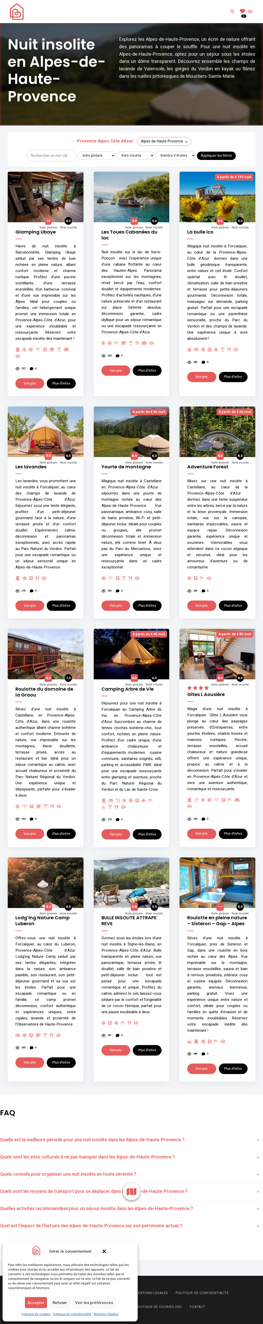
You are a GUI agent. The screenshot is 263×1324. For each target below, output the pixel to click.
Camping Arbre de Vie (127, 689)
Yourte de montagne (126, 467)
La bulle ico (200, 232)
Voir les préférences (94, 1303)
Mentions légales (106, 1314)
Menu (250, 11)
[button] (104, 1251)
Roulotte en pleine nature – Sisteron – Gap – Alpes (217, 921)
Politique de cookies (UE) (158, 1306)
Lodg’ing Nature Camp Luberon (42, 921)
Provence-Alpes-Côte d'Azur (102, 141)
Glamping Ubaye (35, 232)
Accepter (35, 1303)
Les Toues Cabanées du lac (129, 235)
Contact (197, 1306)
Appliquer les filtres (216, 155)
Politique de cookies (36, 1314)
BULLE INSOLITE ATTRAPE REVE (129, 921)
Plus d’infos (61, 383)
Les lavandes (30, 467)
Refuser (60, 1303)
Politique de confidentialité (72, 1314)
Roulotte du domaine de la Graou (44, 692)
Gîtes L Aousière (206, 694)
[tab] (131, 1140)
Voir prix (30, 383)
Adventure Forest (207, 467)
